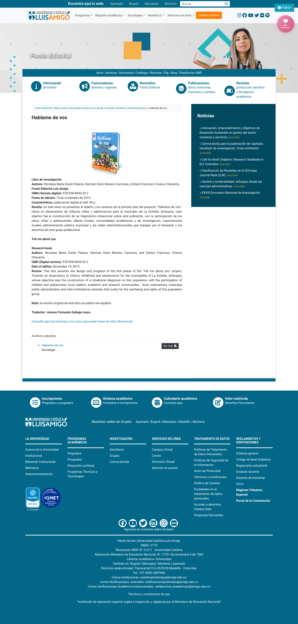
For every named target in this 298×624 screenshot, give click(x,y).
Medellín (184, 422)
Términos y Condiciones (210, 477)
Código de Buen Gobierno (253, 459)
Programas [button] (82, 15)
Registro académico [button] (109, 15)
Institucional (33, 456)
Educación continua (81, 465)
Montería (171, 4)
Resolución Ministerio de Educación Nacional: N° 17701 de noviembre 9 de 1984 (149, 554)
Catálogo (142, 73)
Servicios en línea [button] (180, 15)
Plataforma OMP (190, 73)
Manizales (152, 4)
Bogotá (134, 4)
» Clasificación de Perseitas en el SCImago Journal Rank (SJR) (228, 173)
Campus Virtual (208, 15)
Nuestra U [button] (155, 15)
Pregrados (74, 453)
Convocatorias (119, 462)
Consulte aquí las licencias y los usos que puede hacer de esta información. (83, 321)
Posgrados (75, 459)
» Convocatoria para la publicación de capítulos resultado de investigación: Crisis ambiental (231, 148)
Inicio (99, 73)
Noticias (111, 73)
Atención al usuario (165, 468)
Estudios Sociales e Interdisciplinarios (126, 108)
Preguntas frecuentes (208, 515)
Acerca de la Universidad (42, 449)
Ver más (170, 345)
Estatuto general (247, 453)
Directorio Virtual (163, 462)
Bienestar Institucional (40, 462)
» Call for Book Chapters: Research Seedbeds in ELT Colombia (232, 162)
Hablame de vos (52, 345)
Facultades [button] (135, 15)
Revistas (156, 73)
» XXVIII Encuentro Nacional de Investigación (230, 195)
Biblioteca (32, 468)
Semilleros (117, 449)
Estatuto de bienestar (250, 478)
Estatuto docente (247, 472)
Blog (174, 73)
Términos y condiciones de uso (149, 594)
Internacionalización (39, 474)
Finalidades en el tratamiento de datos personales (208, 493)
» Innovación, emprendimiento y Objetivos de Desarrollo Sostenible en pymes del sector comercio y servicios (230, 132)
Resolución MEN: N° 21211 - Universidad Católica (149, 550)
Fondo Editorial (43, 108)
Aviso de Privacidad (207, 471)
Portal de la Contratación (253, 501)
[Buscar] (226, 4)
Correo (156, 456)
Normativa (126, 73)
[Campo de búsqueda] (201, 4)
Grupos (115, 456)
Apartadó (116, 4)
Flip (166, 73)
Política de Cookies (207, 483)
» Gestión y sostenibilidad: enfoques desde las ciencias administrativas (231, 184)
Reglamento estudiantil (251, 465)
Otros (240, 484)
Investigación (121, 439)
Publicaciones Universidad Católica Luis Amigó (78, 108)
